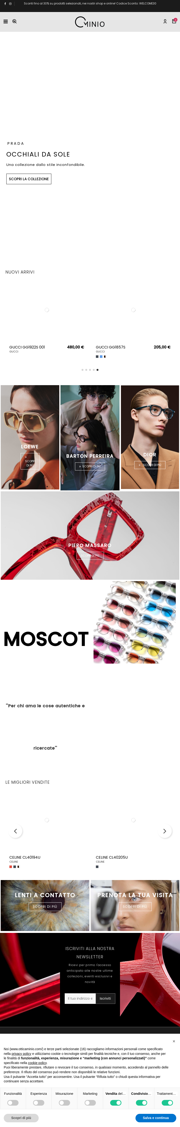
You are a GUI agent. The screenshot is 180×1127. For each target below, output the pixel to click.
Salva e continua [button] (156, 1118)
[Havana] (105, 356)
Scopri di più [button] (21, 1118)
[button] (174, 1041)
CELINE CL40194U (24, 857)
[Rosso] (10, 866)
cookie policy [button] (37, 1063)
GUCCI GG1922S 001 (27, 347)
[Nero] (97, 356)
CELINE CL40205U (112, 857)
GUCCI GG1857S (110, 347)
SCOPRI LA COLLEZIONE (29, 175)
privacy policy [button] (21, 1054)
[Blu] (101, 356)
